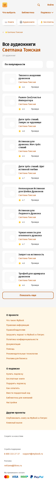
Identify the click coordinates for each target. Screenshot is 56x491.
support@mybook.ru (33, 454)
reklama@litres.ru (13, 465)
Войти (50, 5)
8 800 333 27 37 (12, 454)
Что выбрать (9, 12)
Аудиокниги (28, 22)
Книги (11, 22)
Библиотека (28, 12)
